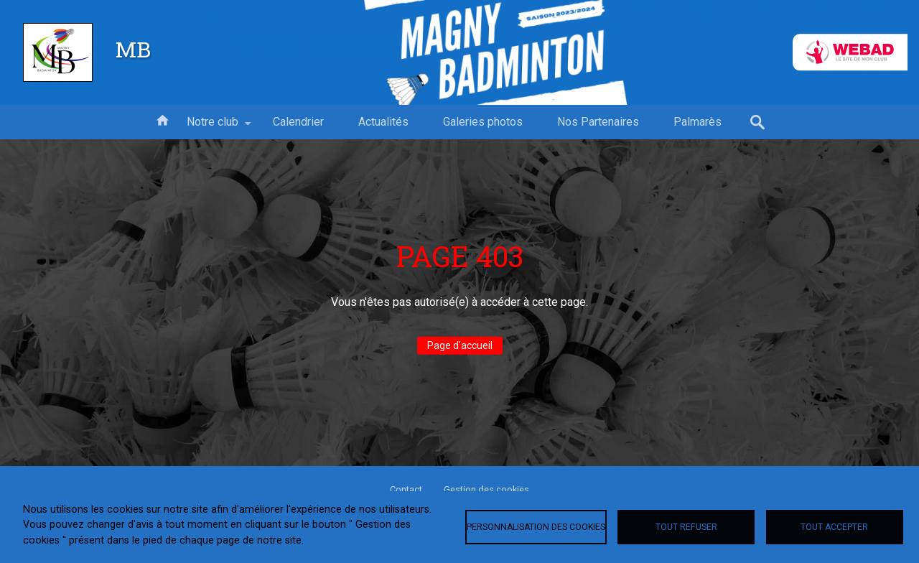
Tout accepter (834, 527)
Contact (406, 489)
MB (133, 48)
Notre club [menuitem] (212, 127)
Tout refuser (686, 527)
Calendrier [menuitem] (298, 122)
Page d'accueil (460, 345)
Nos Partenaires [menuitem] (598, 122)
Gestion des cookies (486, 489)
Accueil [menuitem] (162, 119)
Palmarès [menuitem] (697, 122)
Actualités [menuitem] (383, 122)
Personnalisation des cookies (536, 527)
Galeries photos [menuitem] (483, 122)
